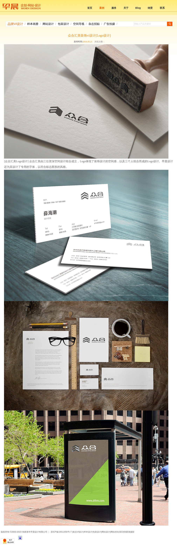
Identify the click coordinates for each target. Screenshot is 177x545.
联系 (162, 7)
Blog (138, 7)
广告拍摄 (109, 23)
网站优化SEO (117, 532)
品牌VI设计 (15, 24)
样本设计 (88, 532)
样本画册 (32, 23)
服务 (113, 7)
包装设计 (63, 23)
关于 (126, 7)
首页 (89, 7)
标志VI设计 (78, 532)
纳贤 (150, 7)
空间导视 (78, 23)
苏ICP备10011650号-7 (61, 532)
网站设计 (48, 23)
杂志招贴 (94, 23)
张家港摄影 (129, 532)
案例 (101, 7)
